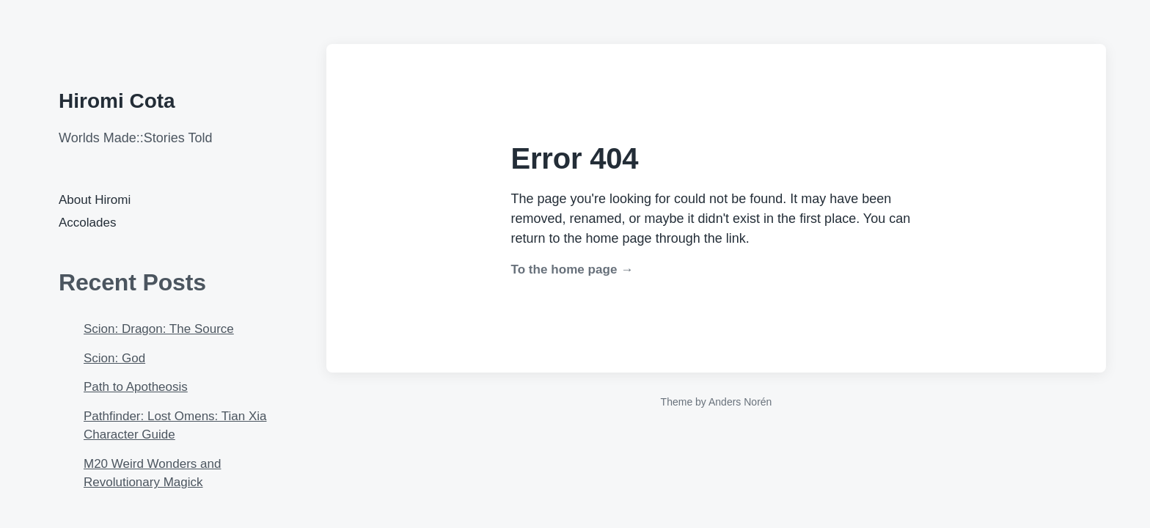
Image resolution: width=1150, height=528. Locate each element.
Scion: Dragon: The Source (159, 329)
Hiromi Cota (117, 100)
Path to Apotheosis (136, 387)
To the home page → (572, 269)
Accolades (87, 223)
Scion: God (114, 358)
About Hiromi (95, 200)
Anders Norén (740, 402)
